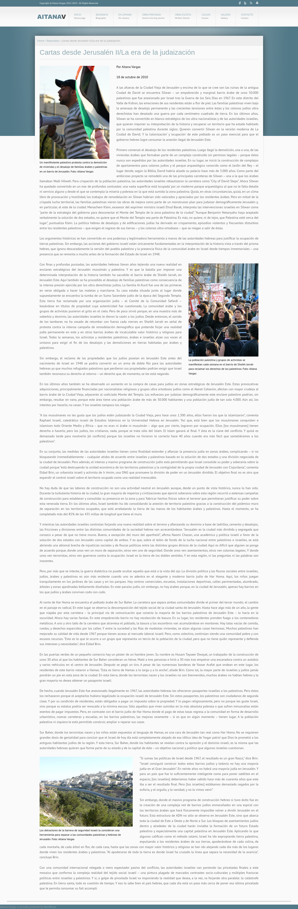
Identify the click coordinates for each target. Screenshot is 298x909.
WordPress (50, 907)
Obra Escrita (183, 16)
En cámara (125, 16)
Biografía (102, 16)
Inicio (79, 16)
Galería (225, 16)
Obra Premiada (153, 16)
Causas (206, 16)
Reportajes (53, 40)
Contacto (247, 16)
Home (40, 40)
